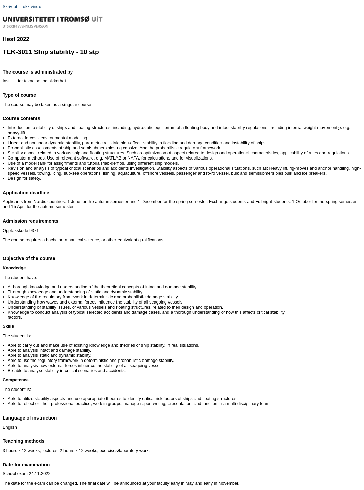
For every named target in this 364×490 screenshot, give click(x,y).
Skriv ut (10, 6)
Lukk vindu (31, 6)
